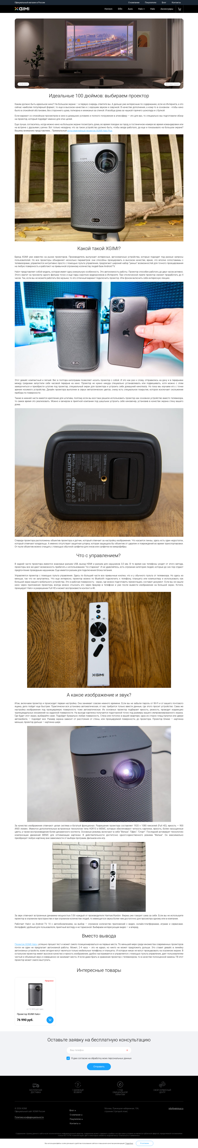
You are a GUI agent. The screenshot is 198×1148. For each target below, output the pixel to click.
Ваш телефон (77, 1050)
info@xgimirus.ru (176, 1108)
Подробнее (129, 1143)
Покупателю (150, 2)
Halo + (141, 9)
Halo (152, 9)
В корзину (50, 1019)
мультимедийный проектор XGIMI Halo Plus (89, 130)
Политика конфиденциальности (29, 1117)
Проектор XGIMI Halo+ (26, 944)
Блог (164, 2)
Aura (130, 9)
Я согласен (144, 1143)
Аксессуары (166, 9)
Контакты (176, 2)
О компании (133, 2)
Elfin (120, 9)
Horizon (108, 9)
